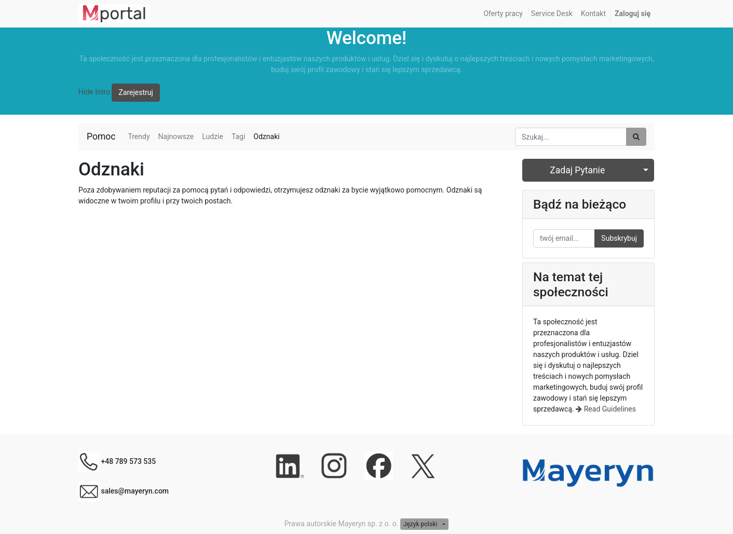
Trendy (139, 136)
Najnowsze (176, 136)
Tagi (238, 136)
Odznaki (266, 136)
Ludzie (212, 136)
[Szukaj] (636, 137)
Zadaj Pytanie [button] (577, 170)
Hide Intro (94, 92)
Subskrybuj (619, 238)
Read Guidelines (606, 409)
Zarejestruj (135, 92)
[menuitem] (502, 13)
